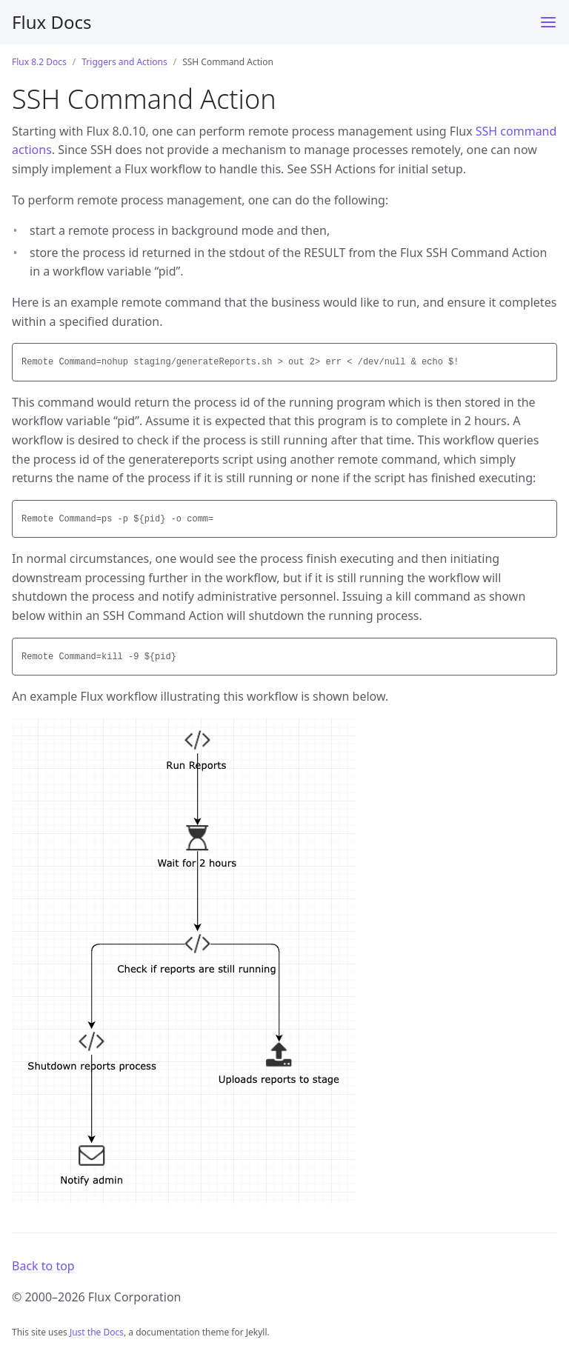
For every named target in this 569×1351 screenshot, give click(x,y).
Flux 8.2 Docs (39, 62)
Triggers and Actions (124, 62)
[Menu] (548, 22)
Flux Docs (51, 22)
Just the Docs (97, 1332)
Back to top (43, 1266)
